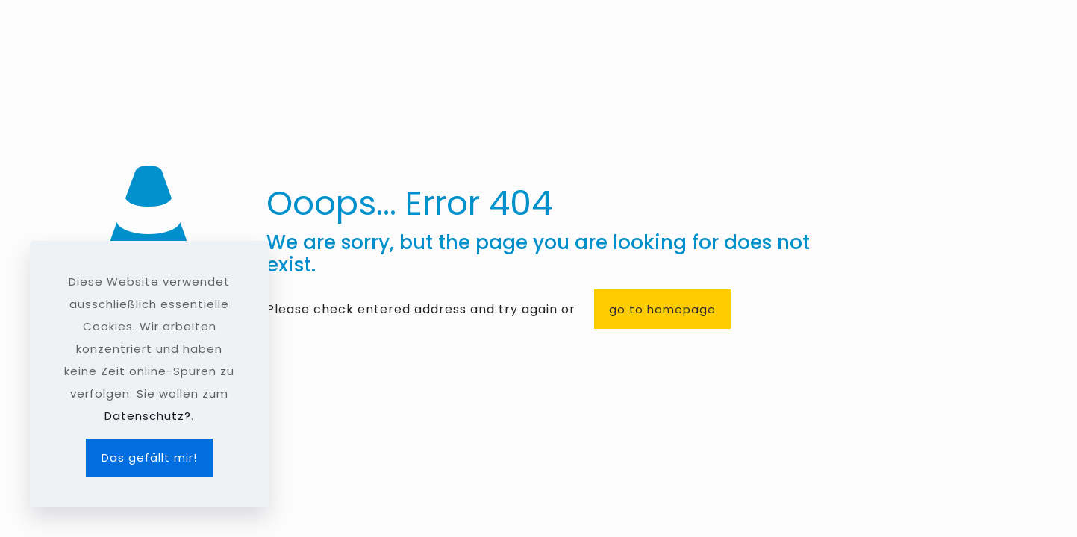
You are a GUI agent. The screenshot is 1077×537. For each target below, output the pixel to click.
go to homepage (662, 309)
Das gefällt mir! (149, 457)
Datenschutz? (147, 416)
